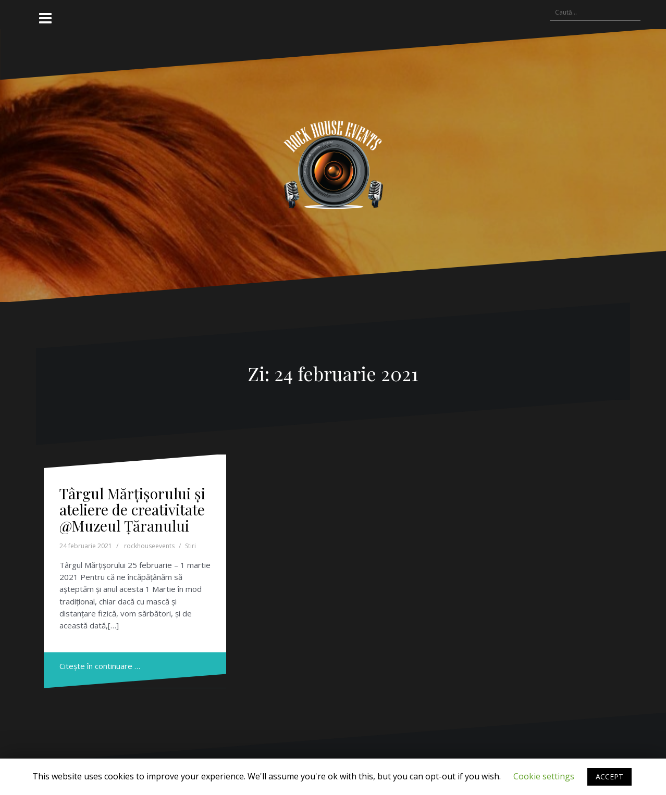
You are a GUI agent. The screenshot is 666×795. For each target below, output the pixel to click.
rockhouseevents (149, 545)
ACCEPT (609, 776)
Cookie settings (543, 776)
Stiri (190, 545)
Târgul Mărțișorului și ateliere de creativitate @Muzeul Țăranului (132, 509)
